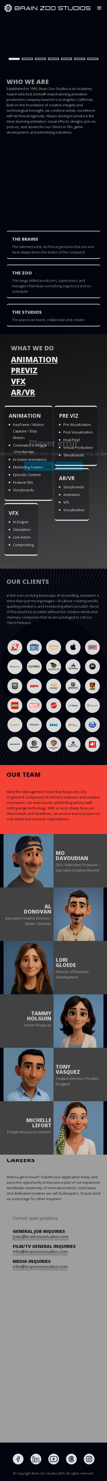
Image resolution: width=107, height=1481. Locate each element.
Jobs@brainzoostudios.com (61, 1237)
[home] (8, 8)
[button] (99, 8)
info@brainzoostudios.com (60, 1252)
